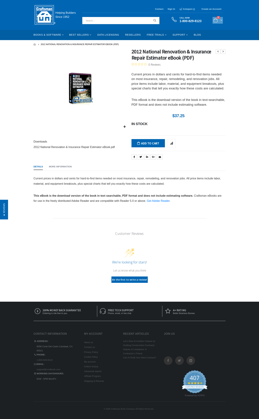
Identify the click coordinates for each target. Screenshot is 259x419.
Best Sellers (79, 34)
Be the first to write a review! (129, 279)
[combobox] (120, 20)
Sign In (171, 9)
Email (159, 157)
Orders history (91, 366)
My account (90, 361)
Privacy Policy (91, 352)
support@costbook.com (48, 369)
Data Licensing (108, 34)
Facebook (134, 157)
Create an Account (211, 9)
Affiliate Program (92, 376)
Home (35, 44)
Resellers (133, 34)
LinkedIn (147, 157)
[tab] (38, 167)
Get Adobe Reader (158, 200)
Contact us (89, 347)
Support (178, 34)
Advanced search (92, 371)
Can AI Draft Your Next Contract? (139, 357)
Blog (197, 34)
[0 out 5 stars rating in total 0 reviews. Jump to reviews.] (146, 64)
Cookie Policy (91, 357)
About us (88, 342)
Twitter (140, 157)
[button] (125, 127)
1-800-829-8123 (45, 360)
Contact (159, 9)
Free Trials (155, 34)
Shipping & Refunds (94, 381)
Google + (153, 157)
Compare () (187, 9)
